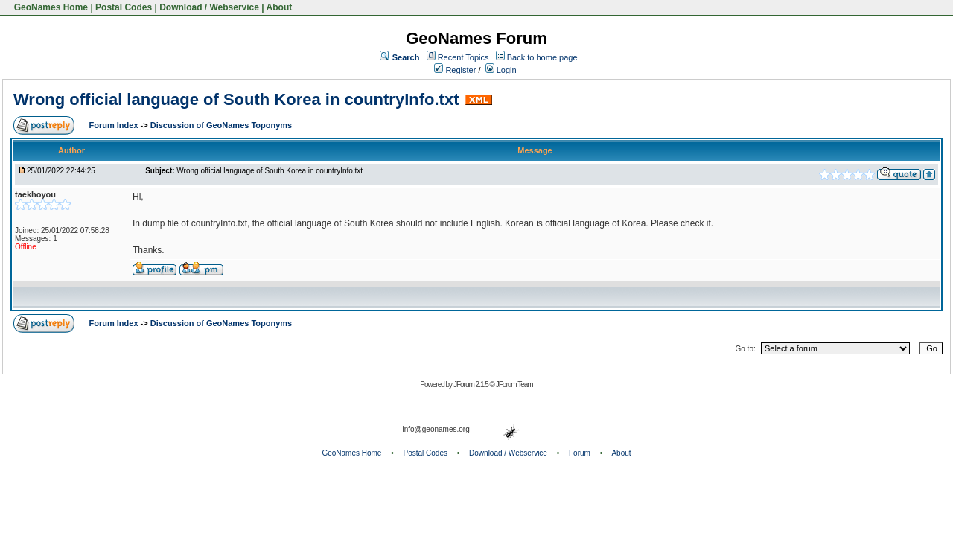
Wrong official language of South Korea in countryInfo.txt (236, 99)
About (280, 7)
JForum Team (514, 384)
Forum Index (115, 125)
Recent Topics (463, 57)
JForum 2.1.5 (471, 384)
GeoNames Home (49, 7)
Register (455, 70)
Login (501, 70)
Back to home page (542, 57)
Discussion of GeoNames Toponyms (221, 125)
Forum (579, 453)
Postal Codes (123, 7)
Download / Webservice (209, 7)
